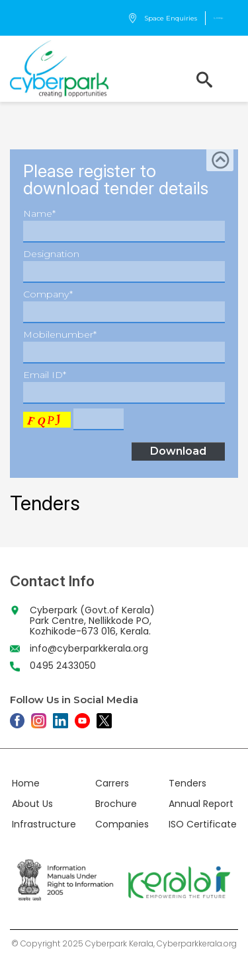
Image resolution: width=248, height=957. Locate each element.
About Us (32, 803)
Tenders (187, 783)
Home (26, 783)
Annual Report (201, 803)
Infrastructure (44, 824)
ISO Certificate (203, 824)
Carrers (112, 783)
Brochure (116, 803)
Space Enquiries (162, 18)
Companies (122, 824)
